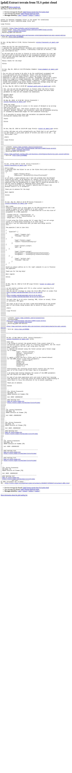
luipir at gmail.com (14, 7)
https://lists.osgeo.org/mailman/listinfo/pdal (23, 479)
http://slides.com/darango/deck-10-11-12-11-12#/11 (24, 347)
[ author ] (37, 15)
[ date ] (20, 15)
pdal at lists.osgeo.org (15, 478)
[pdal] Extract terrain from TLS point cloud (36, 12)
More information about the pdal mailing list (14, 588)
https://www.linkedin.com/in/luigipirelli (24, 30)
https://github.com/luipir (17, 33)
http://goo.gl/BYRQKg (16, 40)
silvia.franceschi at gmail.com (47, 47)
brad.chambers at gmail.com (48, 79)
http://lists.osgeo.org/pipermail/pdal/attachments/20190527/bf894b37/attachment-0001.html (37, 576)
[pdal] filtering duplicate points (30, 13)
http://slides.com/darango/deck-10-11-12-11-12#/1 (24, 350)
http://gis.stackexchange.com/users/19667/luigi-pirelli (32, 32)
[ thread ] (25, 15)
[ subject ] (31, 15)
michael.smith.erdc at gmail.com (39, 99)
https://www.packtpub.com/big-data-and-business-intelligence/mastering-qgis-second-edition (33, 38)
